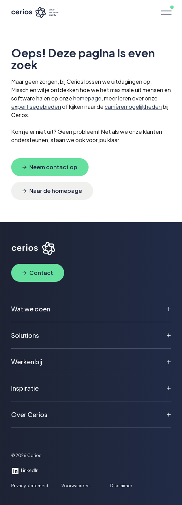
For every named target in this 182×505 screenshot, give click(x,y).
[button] (166, 12)
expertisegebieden (36, 106)
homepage (87, 98)
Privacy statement (29, 485)
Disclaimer (121, 485)
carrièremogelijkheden (133, 106)
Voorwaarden (75, 485)
